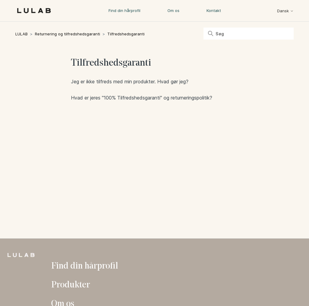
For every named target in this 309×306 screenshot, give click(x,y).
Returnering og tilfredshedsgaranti (67, 33)
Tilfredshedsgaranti (126, 33)
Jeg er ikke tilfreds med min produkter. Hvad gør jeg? (129, 82)
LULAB (21, 33)
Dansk (285, 11)
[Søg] (248, 34)
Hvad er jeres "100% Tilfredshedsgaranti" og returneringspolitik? (141, 98)
